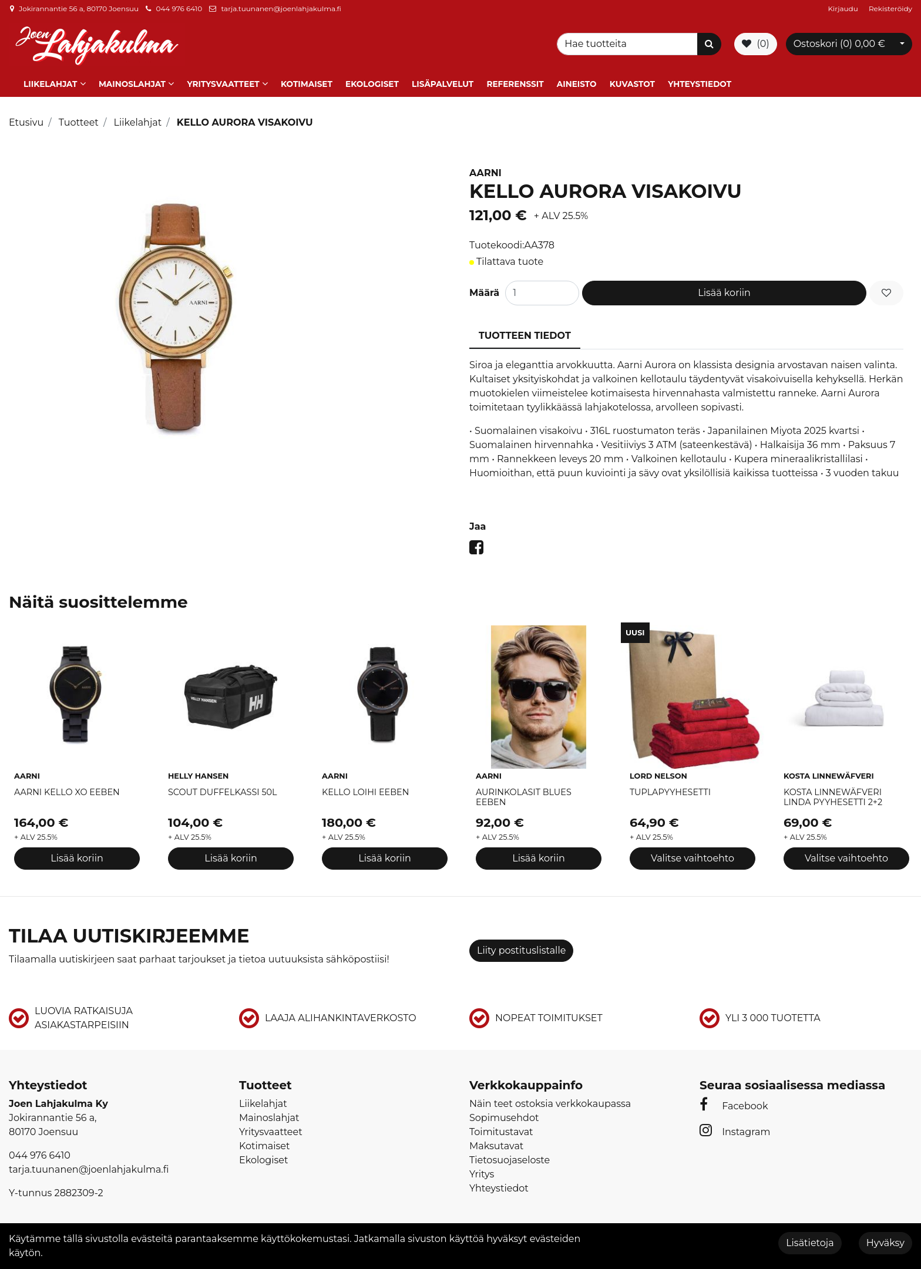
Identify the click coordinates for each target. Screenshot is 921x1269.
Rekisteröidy (890, 8)
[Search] (629, 44)
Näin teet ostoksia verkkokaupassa (550, 1103)
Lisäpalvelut (442, 84)
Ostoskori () (839, 43)
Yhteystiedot (699, 84)
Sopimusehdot (504, 1117)
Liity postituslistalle (521, 950)
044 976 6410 (179, 8)
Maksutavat (496, 1146)
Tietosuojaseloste (509, 1160)
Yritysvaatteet (223, 84)
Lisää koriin (724, 292)
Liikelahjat (50, 84)
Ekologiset (372, 84)
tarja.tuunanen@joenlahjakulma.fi (281, 8)
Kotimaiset (306, 84)
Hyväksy (885, 1242)
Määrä (484, 292)
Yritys (481, 1174)
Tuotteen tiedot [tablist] (525, 335)
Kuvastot (632, 84)
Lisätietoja (809, 1242)
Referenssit (514, 84)
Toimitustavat (501, 1131)
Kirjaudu (844, 8)
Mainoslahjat (132, 84)
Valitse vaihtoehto (692, 857)
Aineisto (577, 84)
